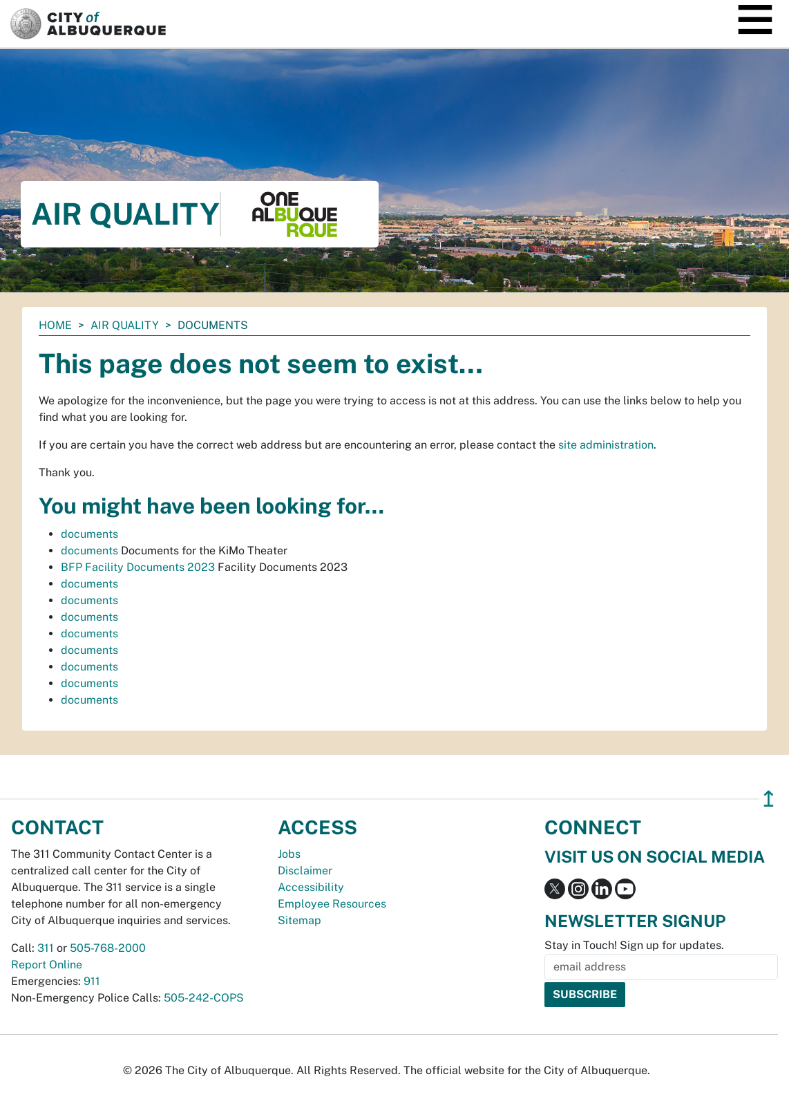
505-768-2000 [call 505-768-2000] (108, 948)
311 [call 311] (45, 948)
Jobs (289, 854)
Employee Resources (332, 903)
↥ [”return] (768, 798)
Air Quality (125, 325)
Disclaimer (305, 870)
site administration (606, 444)
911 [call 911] (92, 981)
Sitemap (299, 920)
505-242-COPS (204, 997)
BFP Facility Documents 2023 (138, 567)
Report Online (46, 964)
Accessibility (311, 887)
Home (55, 325)
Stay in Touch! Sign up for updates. (634, 945)
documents (89, 534)
